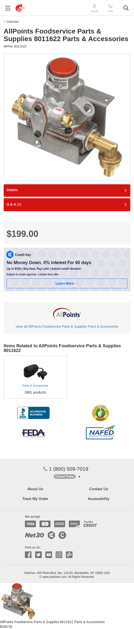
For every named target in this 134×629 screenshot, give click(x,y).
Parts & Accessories (35, 385)
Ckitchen (12, 21)
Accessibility (98, 499)
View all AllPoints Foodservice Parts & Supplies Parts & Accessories (67, 326)
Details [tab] (12, 190)
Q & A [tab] (14, 204)
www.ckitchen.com (54, 577)
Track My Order (35, 499)
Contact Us (98, 489)
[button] (67, 476)
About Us (35, 489)
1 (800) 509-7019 (65, 468)
